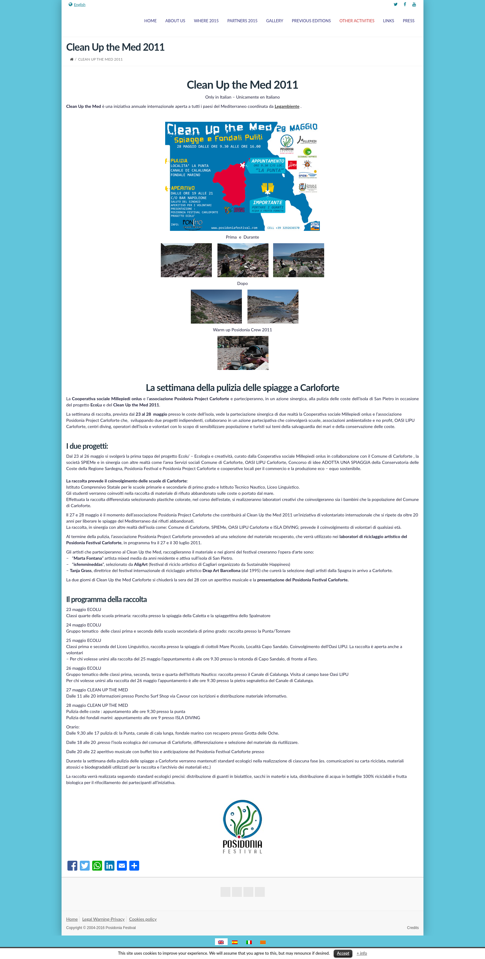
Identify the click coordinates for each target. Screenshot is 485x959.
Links (388, 20)
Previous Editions (311, 20)
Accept (343, 953)
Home (150, 20)
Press (408, 20)
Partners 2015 (242, 20)
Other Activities (357, 20)
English (77, 4)
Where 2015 (206, 20)
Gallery (274, 20)
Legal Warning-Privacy (103, 919)
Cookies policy (143, 919)
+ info (362, 953)
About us (175, 20)
